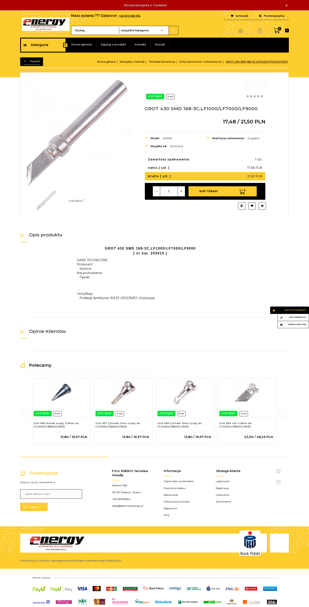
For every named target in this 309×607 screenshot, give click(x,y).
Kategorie (35, 45)
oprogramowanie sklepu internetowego (78, 560)
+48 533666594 (121, 499)
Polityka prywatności (177, 501)
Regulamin (170, 508)
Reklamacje (171, 494)
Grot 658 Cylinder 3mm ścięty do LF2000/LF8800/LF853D (179, 425)
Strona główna (81, 44)
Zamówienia (223, 501)
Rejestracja (222, 488)
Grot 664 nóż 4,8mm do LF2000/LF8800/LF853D (235, 425)
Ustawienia (222, 494)
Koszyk (160, 44)
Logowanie (222, 481)
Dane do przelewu (175, 488)
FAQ (166, 515)
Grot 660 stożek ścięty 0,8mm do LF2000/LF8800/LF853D (56, 425)
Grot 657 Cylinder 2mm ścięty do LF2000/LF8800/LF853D (118, 425)
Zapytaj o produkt (113, 44)
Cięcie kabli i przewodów (179, 481)
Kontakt (140, 44)
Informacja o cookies (34, 560)
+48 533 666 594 (129, 15)
